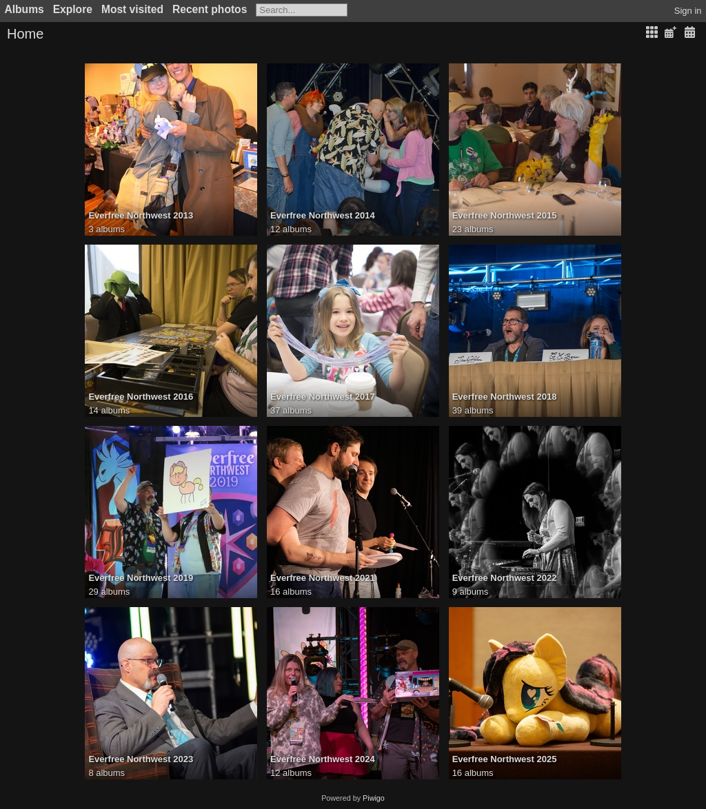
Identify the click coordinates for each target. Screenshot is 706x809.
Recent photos (209, 9)
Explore (72, 9)
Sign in (688, 11)
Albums (24, 9)
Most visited (132, 9)
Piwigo (374, 798)
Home (25, 33)
